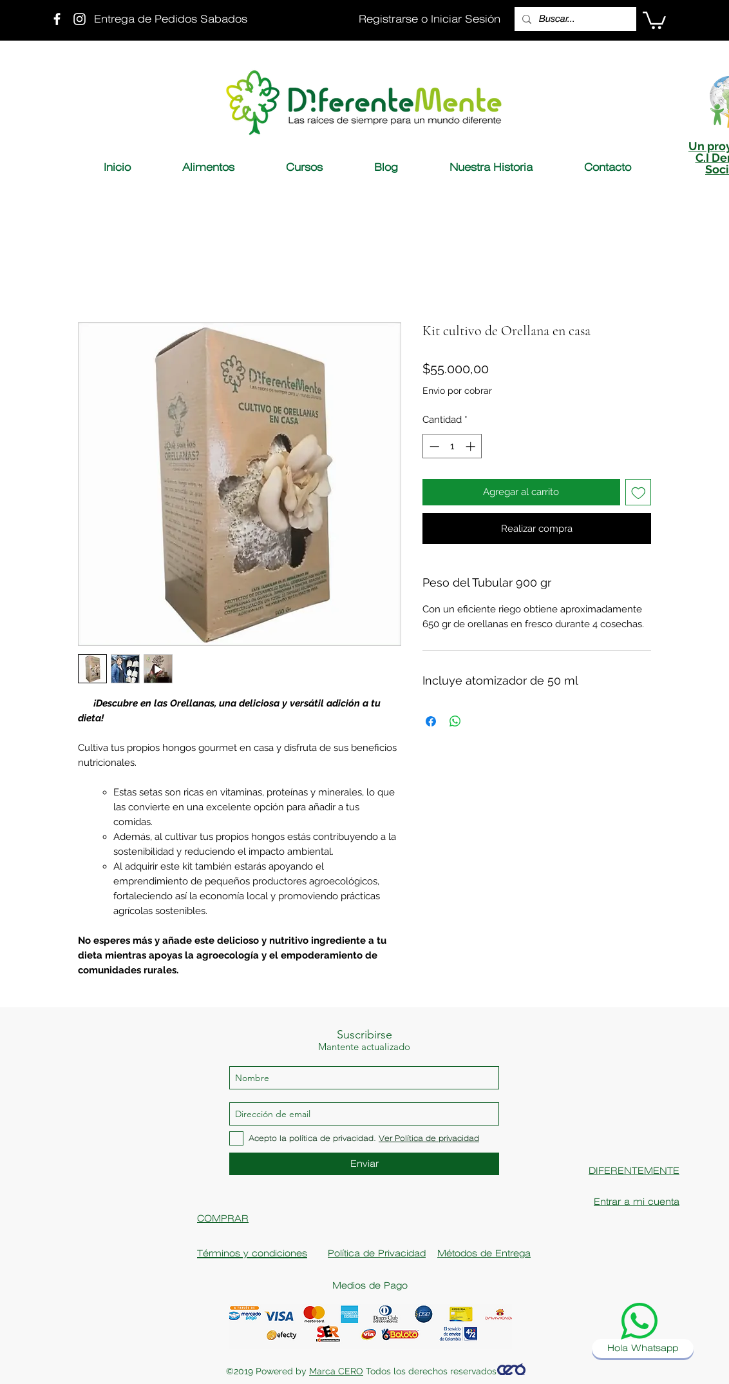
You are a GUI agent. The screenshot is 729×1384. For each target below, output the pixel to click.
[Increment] (471, 446)
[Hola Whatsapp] (643, 1348)
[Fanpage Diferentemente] (57, 19)
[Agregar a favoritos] (638, 492)
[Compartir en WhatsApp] (455, 721)
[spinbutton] (452, 446)
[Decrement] (433, 446)
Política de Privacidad (377, 1253)
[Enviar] (364, 1164)
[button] (654, 19)
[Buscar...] (574, 19)
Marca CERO (336, 1371)
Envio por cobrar (457, 390)
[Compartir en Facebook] (431, 721)
